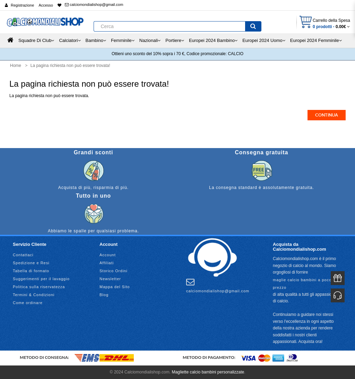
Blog (104, 295)
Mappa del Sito (114, 287)
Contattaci (23, 255)
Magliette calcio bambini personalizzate (208, 372)
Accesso (45, 5)
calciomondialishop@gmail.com (94, 4)
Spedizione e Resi (31, 263)
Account (107, 255)
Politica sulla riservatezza (39, 287)
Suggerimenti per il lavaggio (41, 279)
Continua (326, 115)
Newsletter (110, 279)
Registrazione (22, 5)
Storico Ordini (113, 271)
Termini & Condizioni (33, 295)
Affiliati (106, 263)
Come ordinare (28, 303)
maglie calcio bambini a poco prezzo (302, 284)
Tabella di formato (31, 271)
